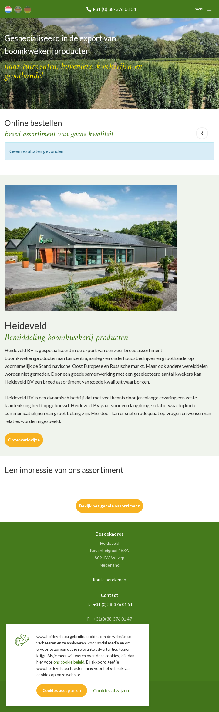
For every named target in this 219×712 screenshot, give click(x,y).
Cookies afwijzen (111, 690)
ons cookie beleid (68, 662)
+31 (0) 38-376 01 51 (113, 604)
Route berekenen (109, 579)
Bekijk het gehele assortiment (109, 505)
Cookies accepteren (61, 690)
